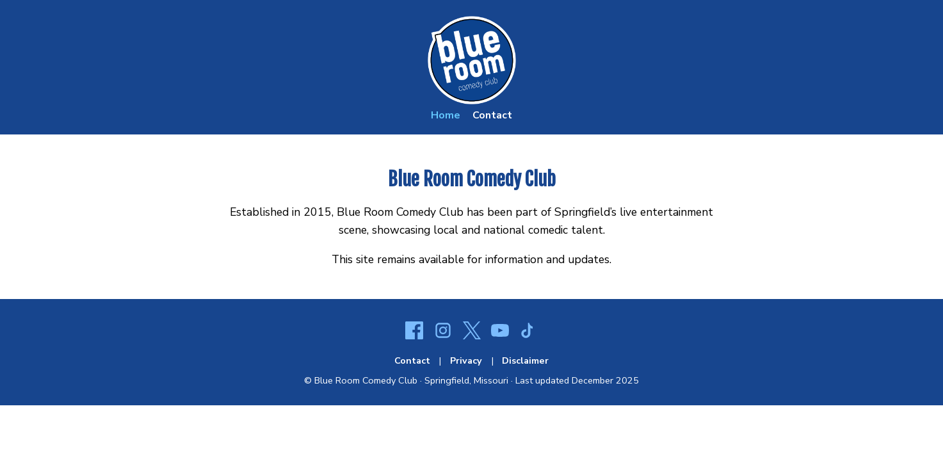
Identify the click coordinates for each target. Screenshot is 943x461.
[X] (472, 332)
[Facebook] (414, 332)
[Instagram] (443, 332)
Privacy (466, 360)
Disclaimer (525, 360)
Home (445, 115)
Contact (492, 115)
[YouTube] (500, 332)
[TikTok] (529, 332)
